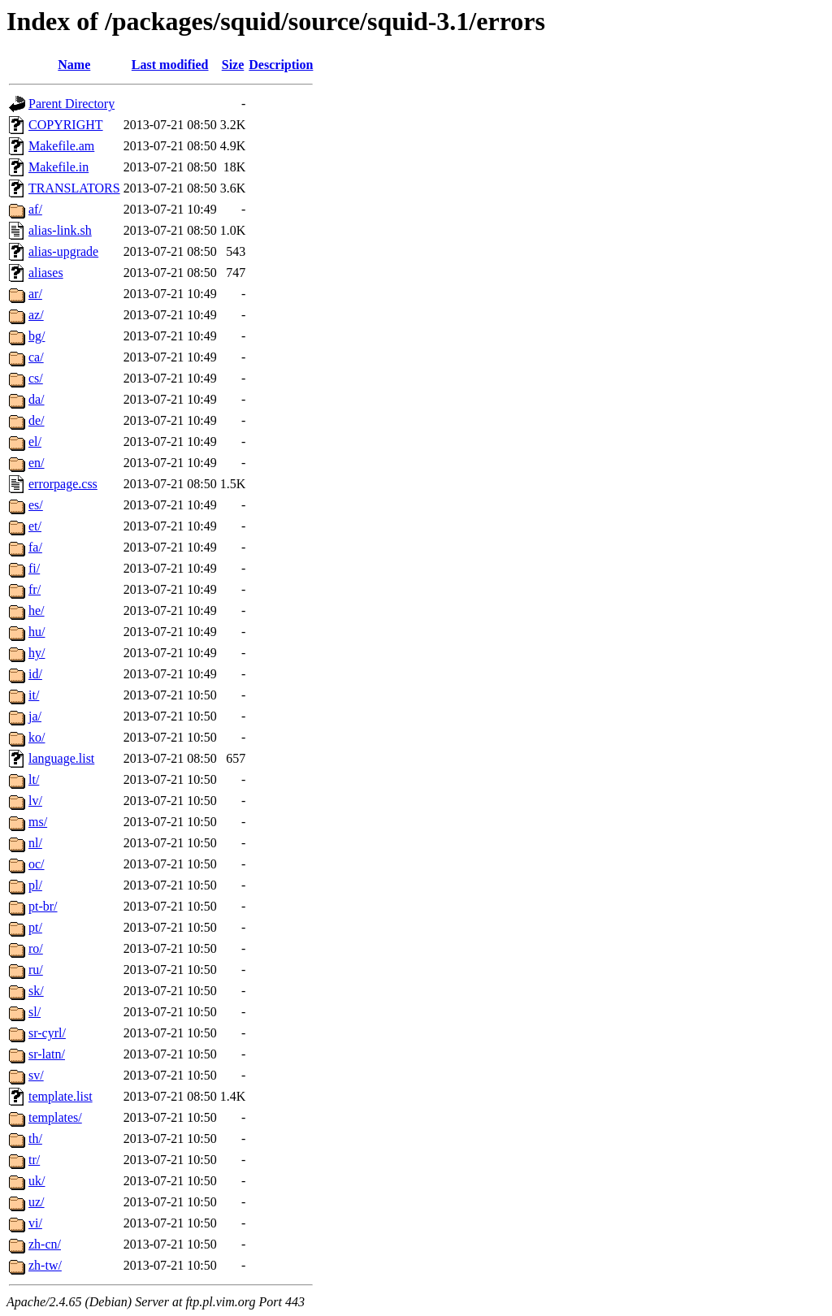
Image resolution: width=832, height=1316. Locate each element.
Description (281, 64)
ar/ (35, 294)
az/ (36, 315)
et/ (34, 526)
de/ (36, 420)
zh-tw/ (45, 1265)
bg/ (36, 336)
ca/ (36, 357)
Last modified (170, 64)
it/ (33, 695)
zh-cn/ (44, 1244)
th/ (35, 1138)
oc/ (36, 864)
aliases (45, 272)
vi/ (35, 1223)
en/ (36, 463)
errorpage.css (63, 484)
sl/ (34, 1012)
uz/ (36, 1202)
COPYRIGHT (65, 125)
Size (233, 64)
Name (74, 64)
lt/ (33, 779)
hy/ (36, 653)
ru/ (35, 969)
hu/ (36, 632)
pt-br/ (43, 906)
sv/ (36, 1075)
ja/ (34, 716)
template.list (60, 1096)
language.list (61, 758)
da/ (36, 399)
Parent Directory (71, 103)
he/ (36, 610)
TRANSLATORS (74, 188)
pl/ (35, 885)
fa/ (35, 547)
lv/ (35, 800)
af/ (35, 209)
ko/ (36, 737)
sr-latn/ (46, 1054)
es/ (35, 505)
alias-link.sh (60, 230)
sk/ (36, 991)
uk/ (36, 1181)
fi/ (34, 568)
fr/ (34, 589)
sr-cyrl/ (47, 1033)
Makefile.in (58, 167)
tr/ (34, 1160)
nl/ (35, 843)
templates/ (55, 1117)
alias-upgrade (63, 251)
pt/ (35, 927)
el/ (34, 441)
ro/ (35, 948)
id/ (35, 674)
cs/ (35, 378)
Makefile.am (61, 146)
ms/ (37, 822)
